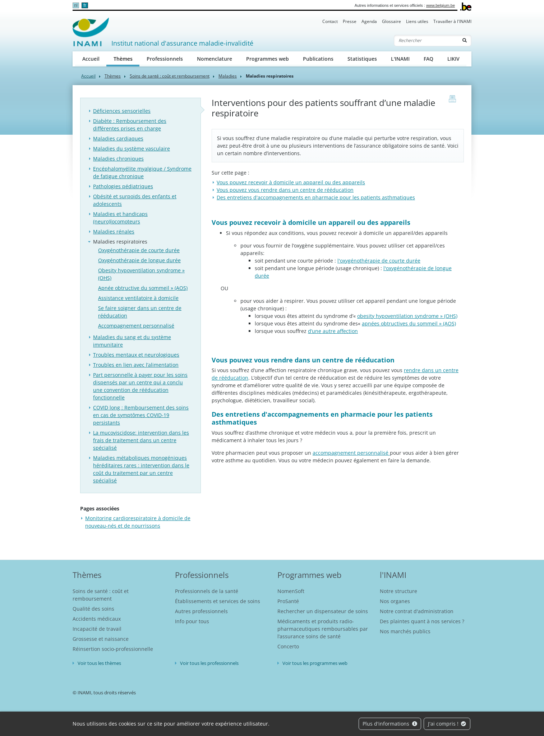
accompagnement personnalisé (351, 452)
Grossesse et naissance (101, 638)
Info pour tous (192, 621)
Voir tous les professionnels (209, 663)
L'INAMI (400, 58)
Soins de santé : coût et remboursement (169, 76)
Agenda (369, 21)
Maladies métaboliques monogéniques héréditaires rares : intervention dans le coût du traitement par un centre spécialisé (141, 469)
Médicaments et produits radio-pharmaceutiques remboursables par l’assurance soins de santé (322, 629)
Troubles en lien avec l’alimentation (136, 364)
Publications (318, 58)
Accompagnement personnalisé (136, 325)
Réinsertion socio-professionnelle (113, 648)
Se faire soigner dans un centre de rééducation (139, 312)
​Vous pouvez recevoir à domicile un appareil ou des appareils (291, 182)
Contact (330, 21)
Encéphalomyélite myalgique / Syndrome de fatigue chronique (142, 172)
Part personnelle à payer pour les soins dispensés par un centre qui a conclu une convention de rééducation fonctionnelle (140, 386)
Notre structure (398, 591)
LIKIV (453, 58)
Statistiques (362, 58)
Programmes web (267, 58)
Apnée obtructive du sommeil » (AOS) (143, 287)
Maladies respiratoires (120, 241)
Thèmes (127, 58)
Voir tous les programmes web (314, 663)
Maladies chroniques (118, 158)
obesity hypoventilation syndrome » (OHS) (407, 316)
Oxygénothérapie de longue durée (139, 260)
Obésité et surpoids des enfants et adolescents (134, 200)
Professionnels (165, 58)
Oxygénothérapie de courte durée (139, 250)
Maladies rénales (113, 231)
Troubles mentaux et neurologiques (136, 354)
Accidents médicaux (97, 618)
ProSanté (288, 601)
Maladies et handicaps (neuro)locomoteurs (120, 217)
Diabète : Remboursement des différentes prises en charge (129, 124)
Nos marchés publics (405, 631)
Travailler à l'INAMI (452, 21)
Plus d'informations (390, 723)
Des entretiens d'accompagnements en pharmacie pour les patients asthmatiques (316, 197)
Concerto (288, 646)
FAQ (428, 58)
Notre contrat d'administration (416, 611)
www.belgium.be (440, 5)
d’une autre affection (333, 331)
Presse (349, 21)
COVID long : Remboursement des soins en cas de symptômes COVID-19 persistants (141, 415)
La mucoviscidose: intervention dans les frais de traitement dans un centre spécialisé (141, 440)
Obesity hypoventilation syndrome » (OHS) (141, 274)
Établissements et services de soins (217, 601)
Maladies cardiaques (118, 138)
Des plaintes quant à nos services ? (422, 621)
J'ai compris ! (447, 723)
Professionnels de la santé (206, 591)
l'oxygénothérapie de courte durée (378, 260)
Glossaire (391, 21)
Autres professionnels (201, 611)
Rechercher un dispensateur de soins (322, 611)
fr (84, 5)
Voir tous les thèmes (99, 663)
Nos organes (395, 601)
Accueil (91, 58)
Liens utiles (417, 21)
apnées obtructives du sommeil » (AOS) (409, 323)
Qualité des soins (93, 608)
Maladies (227, 76)
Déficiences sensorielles (122, 110)
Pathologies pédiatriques (123, 186)
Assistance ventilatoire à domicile (138, 298)
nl (75, 5)
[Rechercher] (426, 40)
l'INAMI (393, 574)
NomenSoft (290, 591)
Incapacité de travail (97, 628)
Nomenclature (214, 58)
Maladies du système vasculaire (131, 148)
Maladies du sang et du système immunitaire (132, 341)
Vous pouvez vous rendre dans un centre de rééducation (285, 189)
